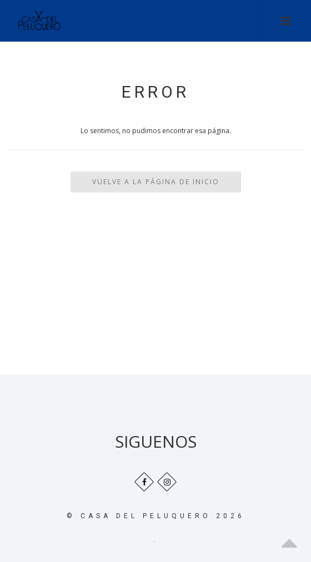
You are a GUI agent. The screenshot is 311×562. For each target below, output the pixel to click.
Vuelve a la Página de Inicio (155, 181)
